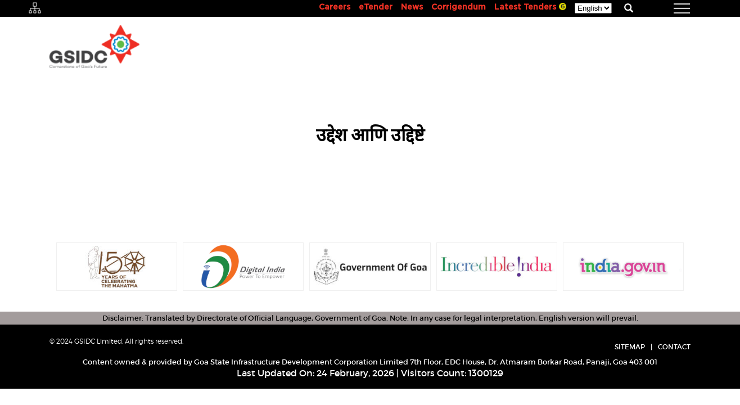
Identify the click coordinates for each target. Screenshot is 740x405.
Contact (674, 347)
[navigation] (668, 8)
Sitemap (630, 347)
